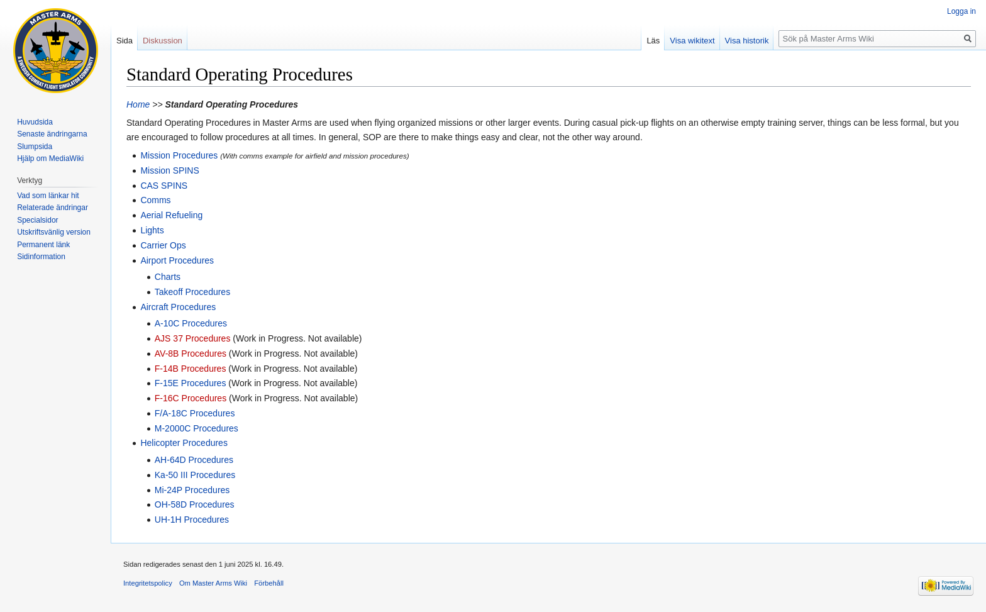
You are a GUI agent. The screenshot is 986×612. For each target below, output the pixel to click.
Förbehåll (269, 583)
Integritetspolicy (147, 583)
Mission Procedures (179, 155)
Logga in (961, 11)
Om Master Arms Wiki (213, 583)
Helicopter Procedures (184, 443)
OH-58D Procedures (195, 504)
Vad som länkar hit (48, 195)
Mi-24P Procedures (192, 490)
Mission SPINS (169, 170)
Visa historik (747, 40)
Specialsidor (37, 220)
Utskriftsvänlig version (54, 232)
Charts (167, 277)
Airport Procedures (177, 260)
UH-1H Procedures (192, 520)
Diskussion (162, 40)
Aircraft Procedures (178, 307)
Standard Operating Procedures (232, 104)
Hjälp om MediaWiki (50, 158)
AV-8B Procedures (190, 353)
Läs (653, 40)
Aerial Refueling (171, 215)
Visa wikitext (692, 40)
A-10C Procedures (191, 323)
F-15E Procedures (190, 383)
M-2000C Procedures (196, 428)
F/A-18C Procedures (195, 413)
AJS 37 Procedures (193, 338)
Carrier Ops (163, 245)
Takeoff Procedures (192, 292)
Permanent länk (43, 244)
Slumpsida (34, 146)
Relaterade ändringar (52, 207)
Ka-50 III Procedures (195, 475)
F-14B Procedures (190, 369)
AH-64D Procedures (194, 460)
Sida (124, 40)
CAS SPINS (163, 186)
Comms (155, 200)
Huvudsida (35, 122)
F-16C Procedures (190, 398)
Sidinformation (41, 256)
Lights (151, 230)
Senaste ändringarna (52, 134)
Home (138, 104)
